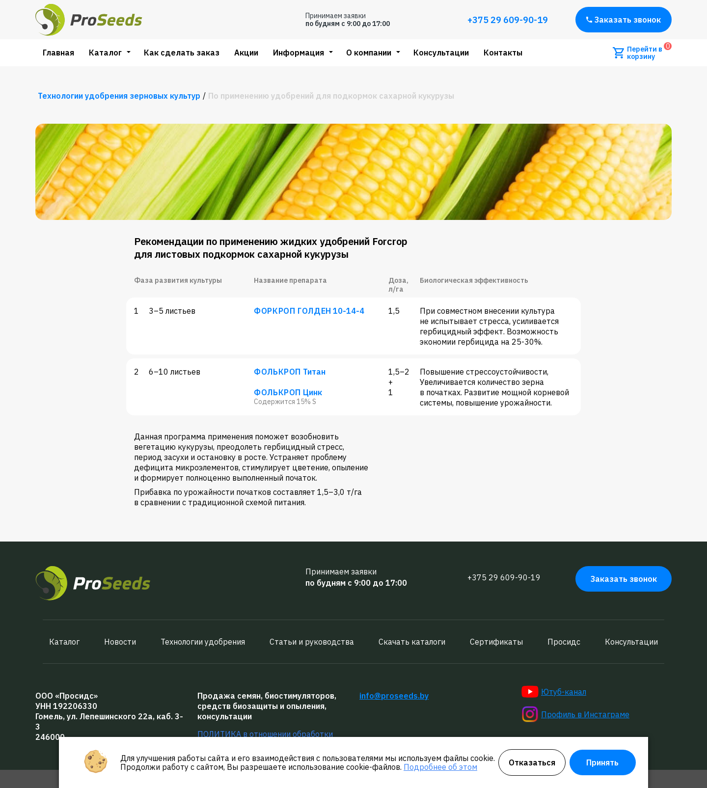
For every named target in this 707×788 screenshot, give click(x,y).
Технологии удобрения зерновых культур (119, 96)
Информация (298, 52)
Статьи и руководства (312, 642)
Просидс (563, 642)
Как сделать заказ (181, 52)
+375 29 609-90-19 (507, 20)
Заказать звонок (623, 20)
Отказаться (532, 762)
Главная (58, 52)
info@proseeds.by (394, 696)
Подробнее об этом (440, 767)
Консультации (441, 52)
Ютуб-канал (553, 692)
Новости (120, 642)
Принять (602, 762)
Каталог (105, 52)
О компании (368, 52)
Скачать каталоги (412, 642)
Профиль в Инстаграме (575, 714)
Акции (246, 52)
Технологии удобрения (203, 642)
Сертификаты (496, 642)
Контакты (503, 52)
